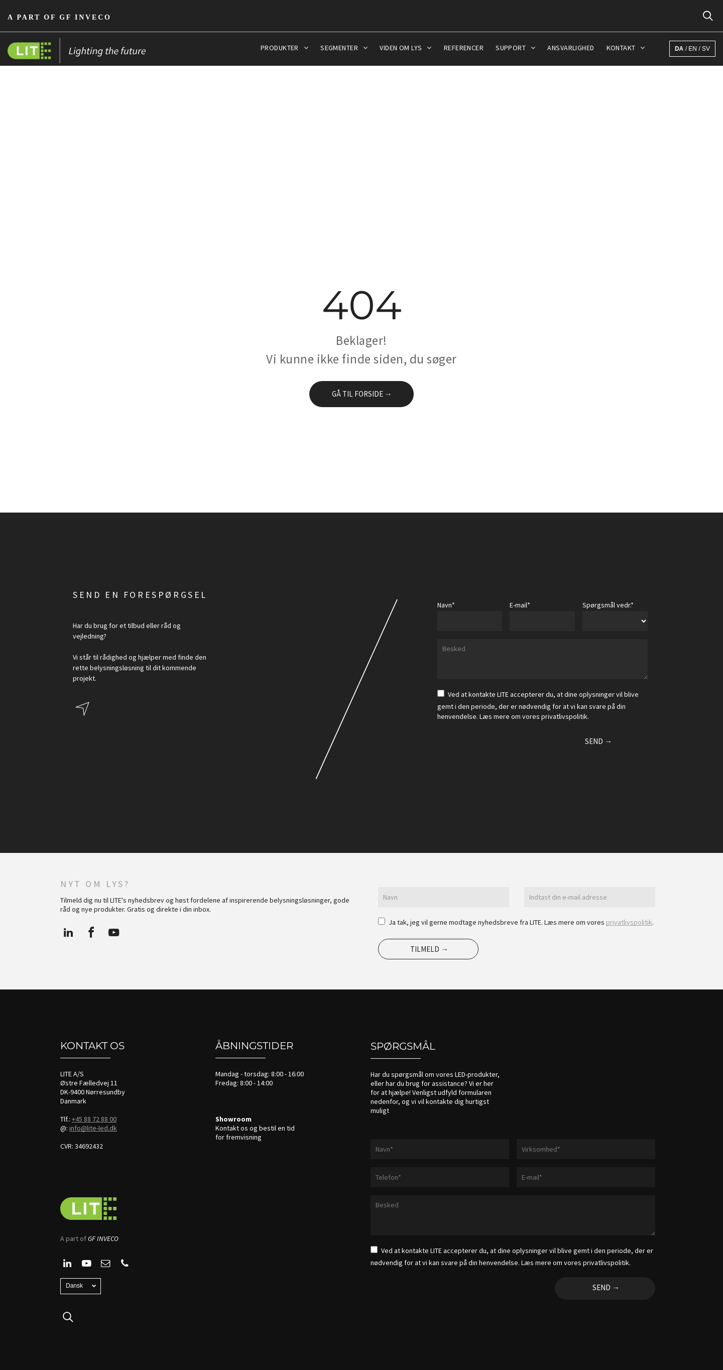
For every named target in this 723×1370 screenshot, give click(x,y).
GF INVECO (103, 1238)
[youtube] (113, 934)
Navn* (446, 604)
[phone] (124, 1265)
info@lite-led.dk (93, 1128)
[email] (105, 1265)
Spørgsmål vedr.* (608, 604)
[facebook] (91, 934)
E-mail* (520, 604)
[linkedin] (68, 934)
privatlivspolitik (629, 922)
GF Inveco (85, 17)
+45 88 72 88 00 (94, 1119)
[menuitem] (284, 47)
